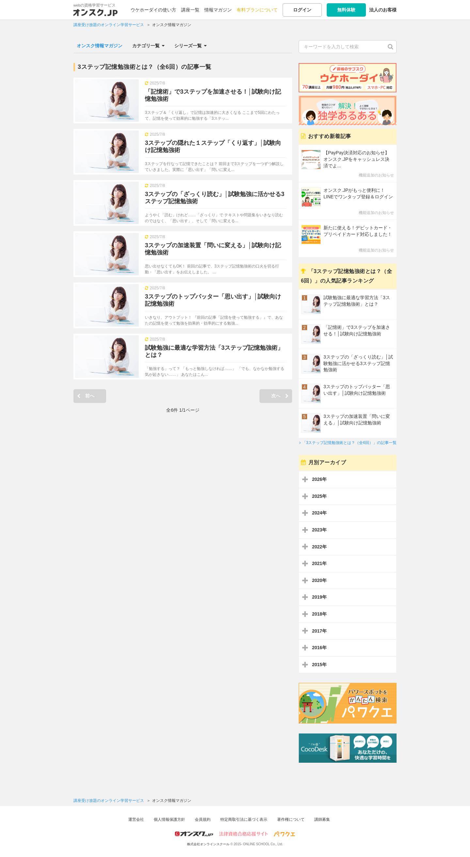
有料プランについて (257, 9)
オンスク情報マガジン (99, 45)
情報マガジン (218, 9)
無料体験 (346, 9)
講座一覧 (190, 9)
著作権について (291, 819)
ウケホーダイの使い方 (153, 9)
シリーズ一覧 (190, 45)
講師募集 (322, 819)
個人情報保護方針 (169, 819)
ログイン (302, 9)
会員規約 (203, 819)
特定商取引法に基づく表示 (243, 819)
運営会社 (136, 819)
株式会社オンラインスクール (208, 844)
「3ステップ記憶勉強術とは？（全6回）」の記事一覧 (349, 442)
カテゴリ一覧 (148, 45)
